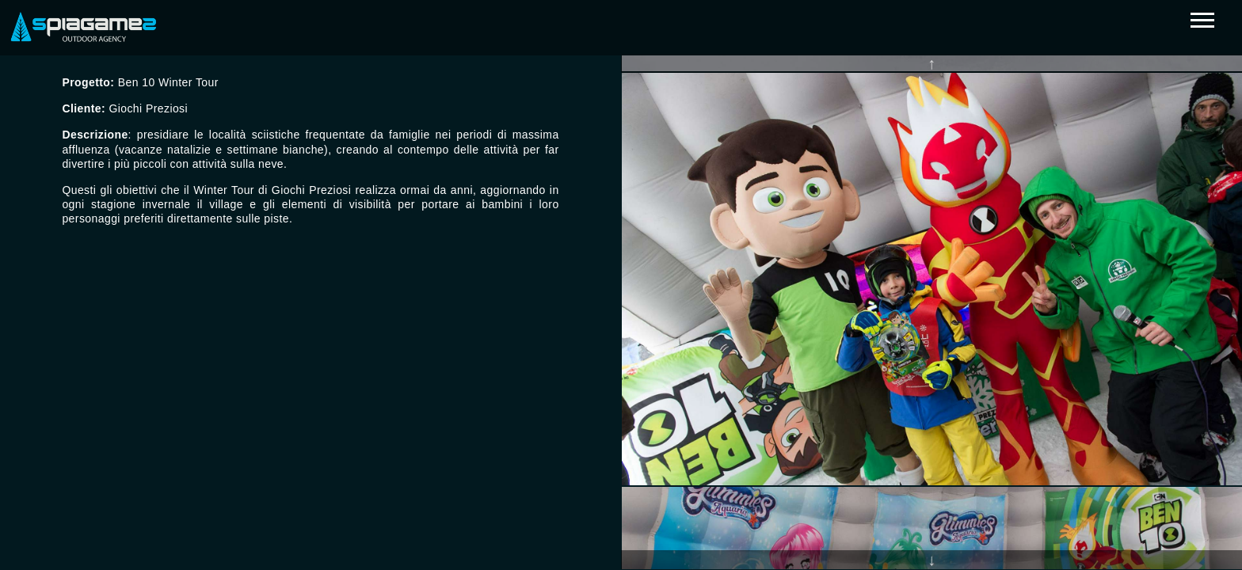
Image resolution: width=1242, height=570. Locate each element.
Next (931, 559)
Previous (931, 63)
